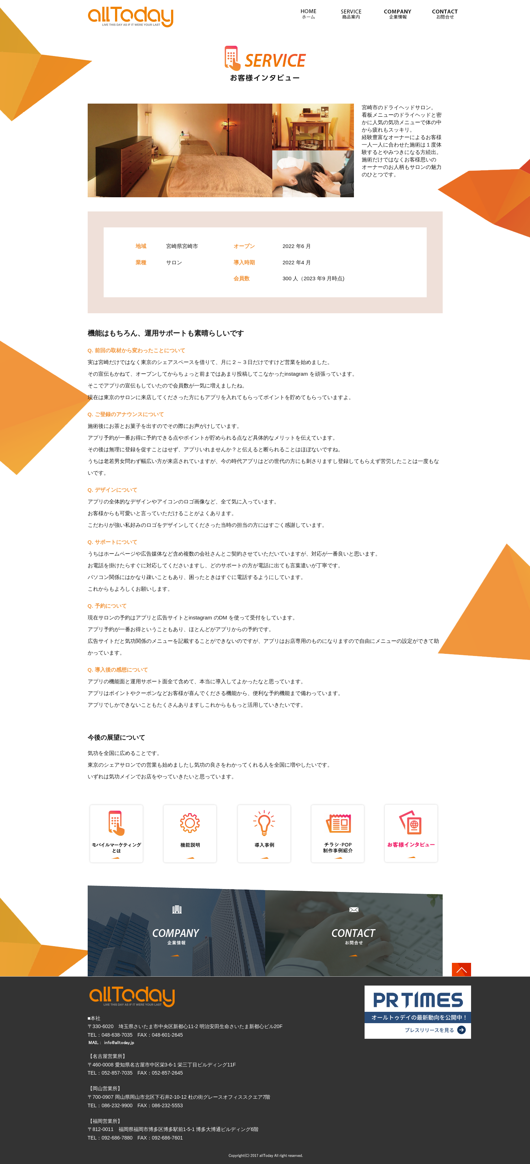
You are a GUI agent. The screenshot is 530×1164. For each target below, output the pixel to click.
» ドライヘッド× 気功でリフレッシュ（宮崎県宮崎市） (131, 17)
